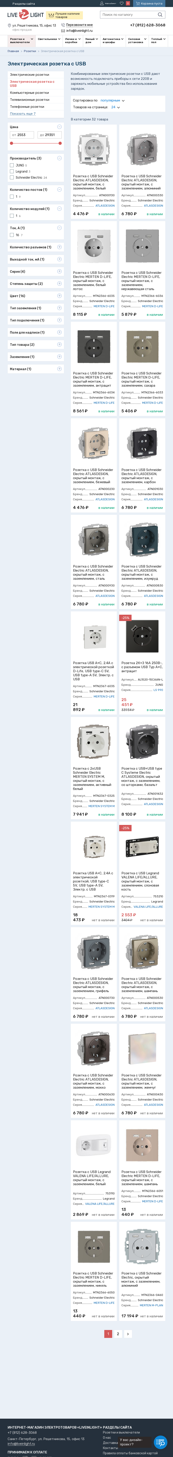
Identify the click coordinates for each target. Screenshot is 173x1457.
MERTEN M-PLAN (151, 1304)
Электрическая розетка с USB (32, 83)
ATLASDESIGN (105, 205)
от (14, 134)
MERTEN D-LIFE (104, 305)
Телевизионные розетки (29, 99)
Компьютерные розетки (29, 92)
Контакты (110, 1448)
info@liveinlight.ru (21, 1444)
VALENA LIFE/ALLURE (148, 906)
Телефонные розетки (27, 106)
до (42, 134)
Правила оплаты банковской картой (130, 1453)
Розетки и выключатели (121, 1432)
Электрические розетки (29, 74)
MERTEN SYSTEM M (102, 805)
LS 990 (158, 689)
